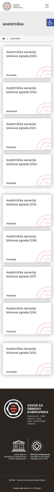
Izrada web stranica (22, 488)
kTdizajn (37, 488)
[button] (50, 22)
